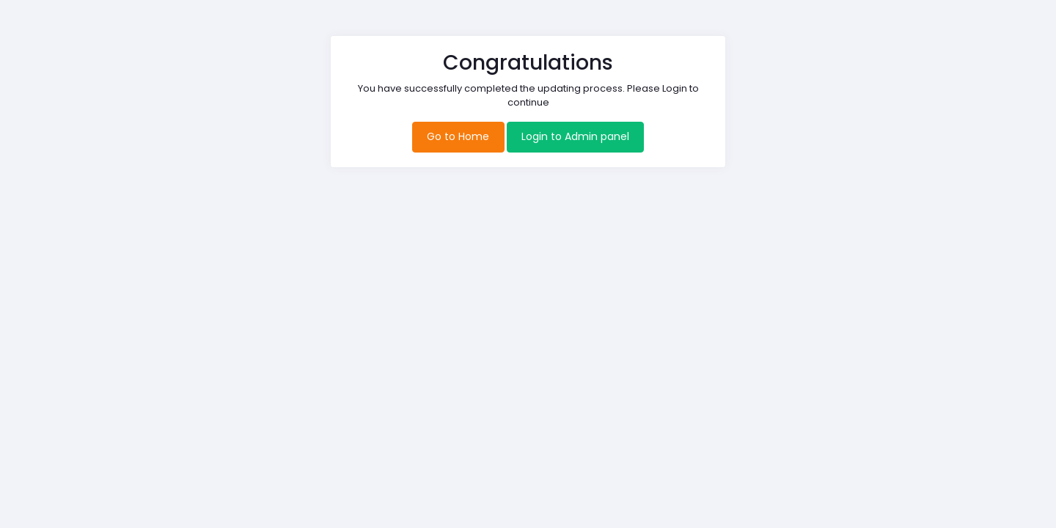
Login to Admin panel (575, 136)
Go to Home (458, 136)
